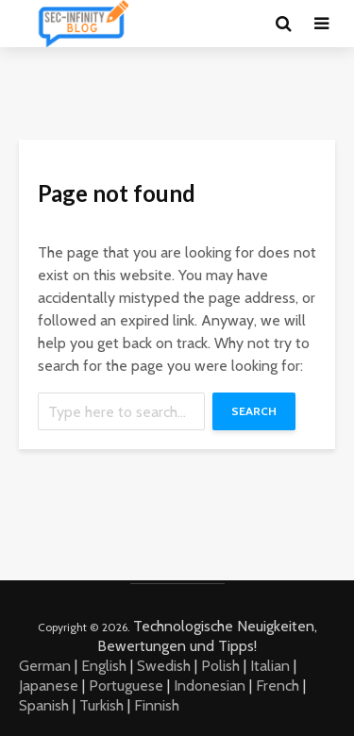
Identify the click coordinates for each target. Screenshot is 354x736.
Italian (270, 666)
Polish (220, 666)
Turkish (101, 705)
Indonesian (209, 685)
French (277, 685)
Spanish (44, 705)
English (103, 666)
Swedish (164, 666)
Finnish (156, 705)
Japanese (48, 685)
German (45, 666)
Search (254, 411)
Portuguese (126, 685)
